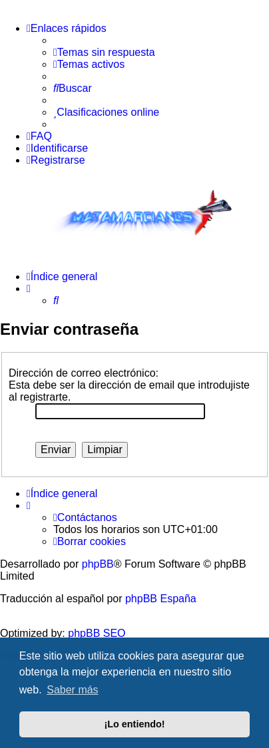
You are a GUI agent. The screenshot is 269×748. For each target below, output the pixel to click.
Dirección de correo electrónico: (83, 373)
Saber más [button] (72, 689)
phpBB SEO (96, 633)
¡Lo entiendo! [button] (134, 724)
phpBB (98, 564)
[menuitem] (104, 53)
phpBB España (160, 598)
